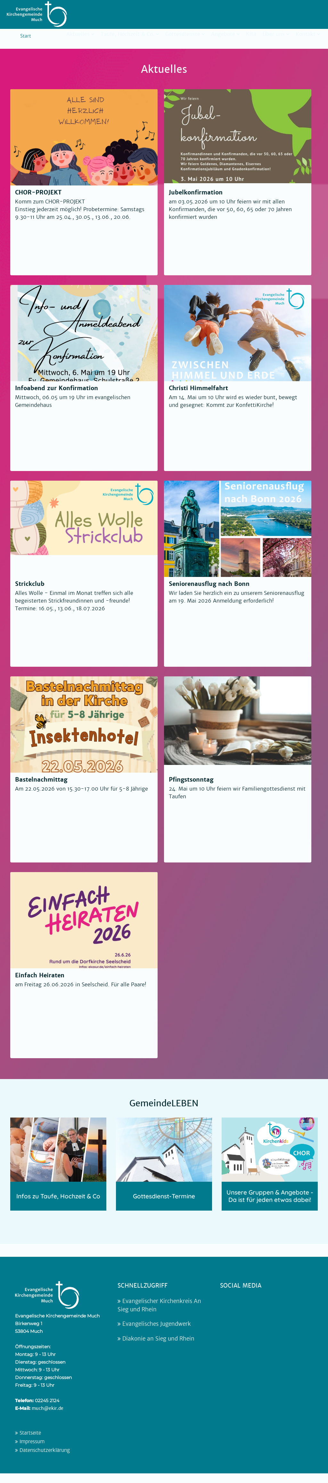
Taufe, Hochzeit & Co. (127, 34)
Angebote (223, 34)
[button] (14, 1469)
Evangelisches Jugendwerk (154, 1324)
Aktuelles (78, 34)
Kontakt (306, 34)
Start (25, 36)
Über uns (274, 34)
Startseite (28, 1433)
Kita (251, 33)
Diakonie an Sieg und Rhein (156, 1338)
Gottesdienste (182, 34)
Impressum (30, 1441)
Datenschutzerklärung (42, 1450)
